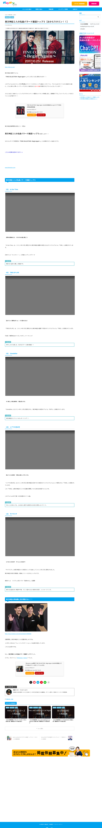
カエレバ (34, 109)
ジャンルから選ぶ (26, 9)
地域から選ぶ (39, 9)
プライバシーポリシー (58, 760)
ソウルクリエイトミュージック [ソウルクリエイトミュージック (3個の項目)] (87, 26)
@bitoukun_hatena (22, 658)
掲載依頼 (93, 4)
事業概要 (51, 760)
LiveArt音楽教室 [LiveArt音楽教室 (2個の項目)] (84, 24)
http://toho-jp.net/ (10, 67)
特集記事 (51, 9)
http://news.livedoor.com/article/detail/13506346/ (18, 634)
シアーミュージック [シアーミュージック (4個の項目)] (95, 24)
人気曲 (11, 699)
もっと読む (40, 728)
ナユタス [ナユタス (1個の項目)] (83, 29)
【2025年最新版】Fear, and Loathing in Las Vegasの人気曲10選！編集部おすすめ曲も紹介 (39, 721)
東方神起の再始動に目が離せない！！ (88, 98)
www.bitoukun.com (10, 167)
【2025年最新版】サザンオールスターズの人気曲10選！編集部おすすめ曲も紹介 (16, 720)
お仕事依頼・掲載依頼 (43, 760)
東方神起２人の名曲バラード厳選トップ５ (89, 97)
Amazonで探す (31, 115)
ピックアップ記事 (63, 9)
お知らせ (75, 9)
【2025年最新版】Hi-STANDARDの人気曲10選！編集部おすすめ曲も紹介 (63, 720)
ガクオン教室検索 (79, 4)
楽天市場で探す (41, 115)
